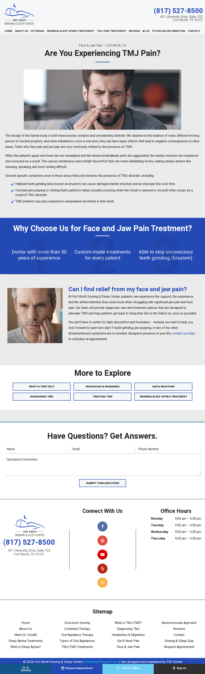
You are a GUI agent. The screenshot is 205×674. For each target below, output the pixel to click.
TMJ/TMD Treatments (77, 647)
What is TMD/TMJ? (41, 386)
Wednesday (159, 531)
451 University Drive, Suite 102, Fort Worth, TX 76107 (181, 18)
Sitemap (90, 662)
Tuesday (157, 525)
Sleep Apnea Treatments (25, 641)
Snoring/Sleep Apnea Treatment (70, 31)
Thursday (158, 538)
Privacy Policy (108, 662)
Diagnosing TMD (41, 396)
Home (8, 31)
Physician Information (168, 31)
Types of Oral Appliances (77, 641)
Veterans (37, 31)
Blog (146, 31)
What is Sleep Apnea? (25, 647)
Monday (157, 518)
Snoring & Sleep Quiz (179, 641)
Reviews (134, 31)
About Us (21, 31)
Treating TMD (103, 396)
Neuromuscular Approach (179, 622)
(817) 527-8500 (178, 11)
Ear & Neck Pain (163, 386)
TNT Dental (174, 662)
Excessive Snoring (77, 622)
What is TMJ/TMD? (128, 622)
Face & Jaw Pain (128, 647)
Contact (194, 31)
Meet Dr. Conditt (25, 635)
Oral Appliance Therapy (77, 635)
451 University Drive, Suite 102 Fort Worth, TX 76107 (29, 552)
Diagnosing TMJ (128, 629)
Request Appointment (179, 647)
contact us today (183, 333)
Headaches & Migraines (103, 386)
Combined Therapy (77, 629)
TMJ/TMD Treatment (111, 31)
